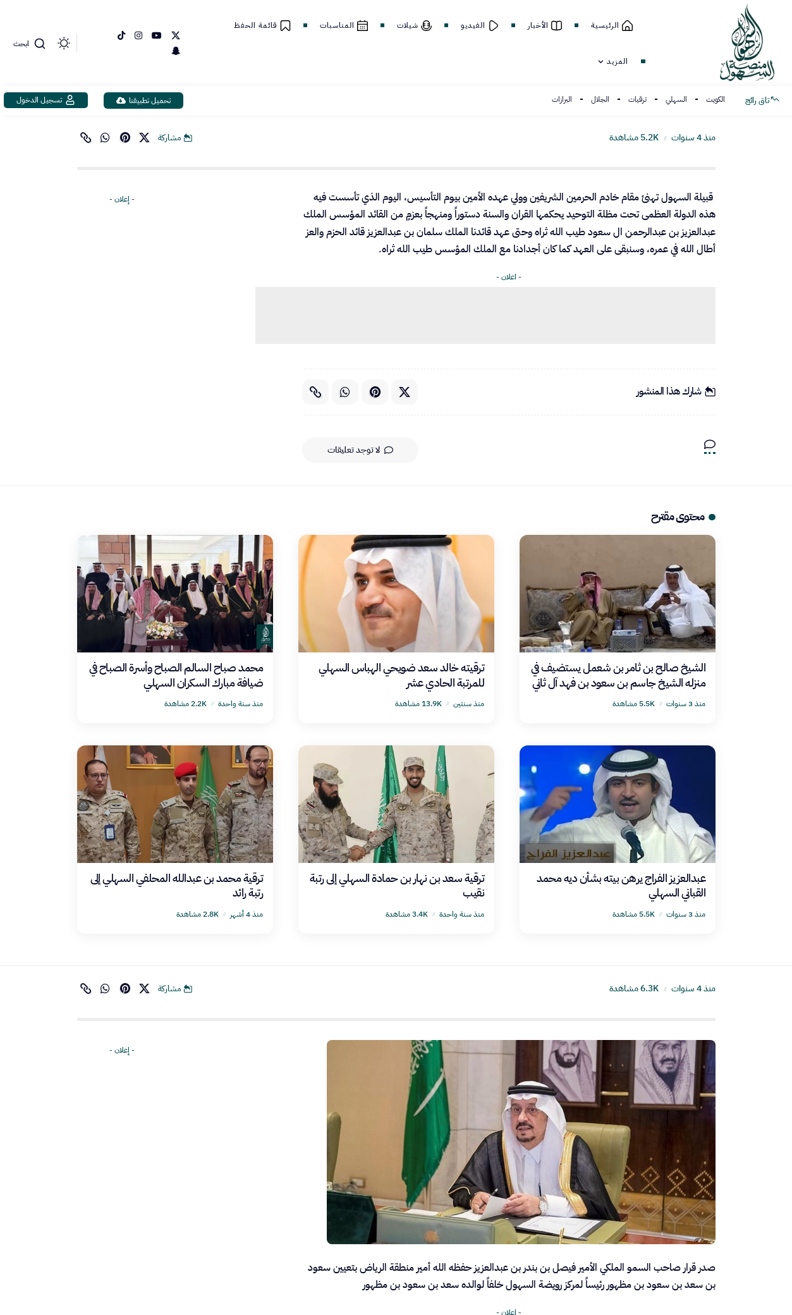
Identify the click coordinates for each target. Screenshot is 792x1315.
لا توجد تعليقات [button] (360, 450)
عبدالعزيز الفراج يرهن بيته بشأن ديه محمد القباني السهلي (621, 885)
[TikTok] (121, 36)
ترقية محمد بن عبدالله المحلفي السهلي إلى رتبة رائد (177, 885)
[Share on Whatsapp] (105, 138)
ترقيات (637, 99)
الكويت (715, 99)
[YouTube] (157, 36)
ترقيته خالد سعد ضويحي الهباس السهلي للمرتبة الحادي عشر (402, 674)
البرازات (562, 99)
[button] (31, 43)
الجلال (600, 99)
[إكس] (175, 36)
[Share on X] (145, 138)
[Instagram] (138, 36)
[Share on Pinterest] (125, 138)
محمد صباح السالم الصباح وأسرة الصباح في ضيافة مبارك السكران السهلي (176, 674)
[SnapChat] (175, 51)
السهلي (676, 99)
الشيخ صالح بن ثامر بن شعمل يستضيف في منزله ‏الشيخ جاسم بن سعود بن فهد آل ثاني (618, 674)
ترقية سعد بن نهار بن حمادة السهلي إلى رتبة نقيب (397, 885)
